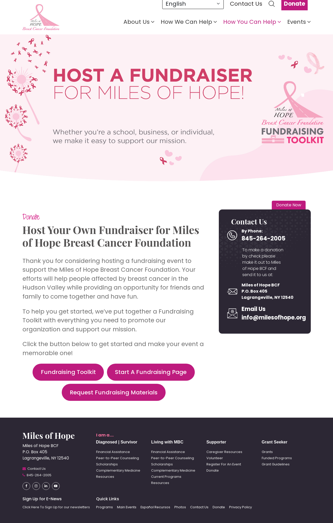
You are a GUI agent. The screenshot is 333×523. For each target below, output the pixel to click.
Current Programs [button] (166, 476)
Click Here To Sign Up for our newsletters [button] (56, 507)
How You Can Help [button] (252, 22)
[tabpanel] (166, 107)
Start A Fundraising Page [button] (151, 372)
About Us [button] (138, 22)
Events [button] (299, 22)
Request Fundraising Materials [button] (114, 392)
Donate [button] (31, 217)
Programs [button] (104, 507)
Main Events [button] (126, 507)
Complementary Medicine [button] (118, 470)
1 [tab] (304, 96)
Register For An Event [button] (223, 464)
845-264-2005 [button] (263, 239)
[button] (41, 17)
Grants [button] (267, 451)
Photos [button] (180, 507)
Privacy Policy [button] (240, 507)
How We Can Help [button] (189, 22)
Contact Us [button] (199, 507)
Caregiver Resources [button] (224, 451)
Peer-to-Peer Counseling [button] (117, 458)
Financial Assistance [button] (113, 451)
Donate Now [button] (288, 205)
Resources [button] (105, 476)
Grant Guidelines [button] (276, 464)
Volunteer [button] (214, 458)
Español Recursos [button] (155, 507)
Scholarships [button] (107, 464)
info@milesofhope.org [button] (265, 318)
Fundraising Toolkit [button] (68, 372)
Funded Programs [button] (277, 458)
